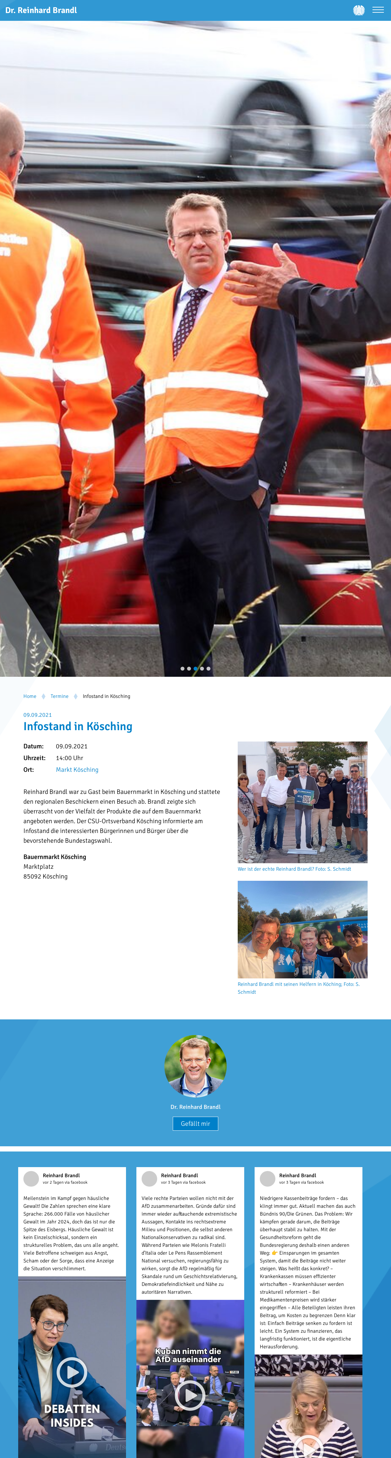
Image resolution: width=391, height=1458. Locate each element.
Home (29, 696)
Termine (60, 696)
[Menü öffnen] (378, 10)
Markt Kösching (77, 770)
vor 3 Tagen (172, 1182)
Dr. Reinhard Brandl (195, 1107)
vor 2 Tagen (54, 1182)
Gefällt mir (195, 1124)
